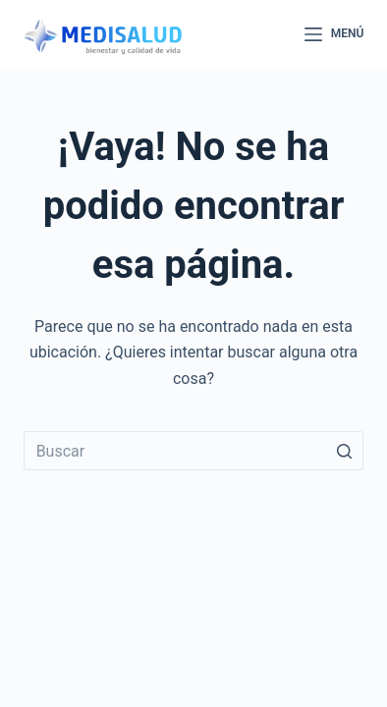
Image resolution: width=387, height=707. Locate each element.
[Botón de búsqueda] (343, 450)
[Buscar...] (194, 450)
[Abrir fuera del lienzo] (333, 34)
